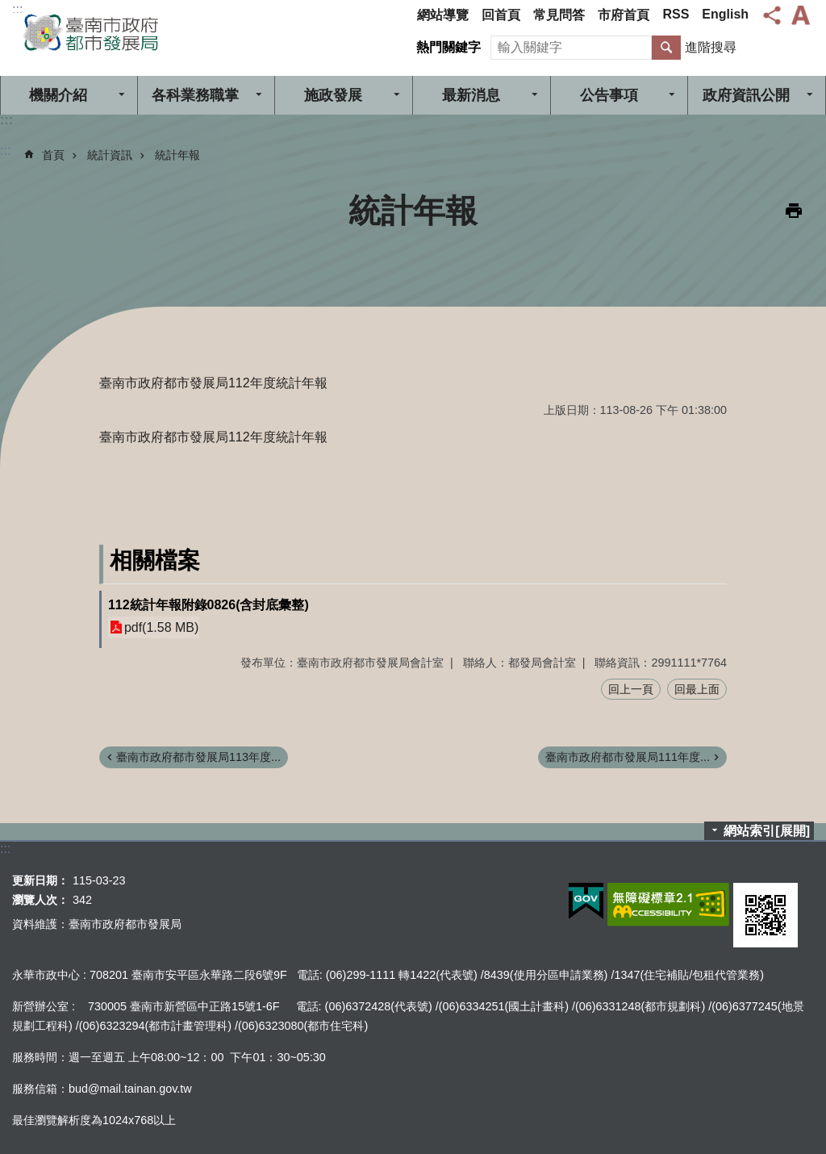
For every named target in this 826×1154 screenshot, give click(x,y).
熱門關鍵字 (448, 47)
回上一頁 (630, 689)
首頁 (53, 154)
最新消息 (471, 95)
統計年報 (177, 154)
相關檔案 (155, 560)
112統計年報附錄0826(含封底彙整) (208, 605)
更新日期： (40, 880)
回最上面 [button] (697, 689)
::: (17, 9)
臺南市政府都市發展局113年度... (198, 757)
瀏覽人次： (40, 899)
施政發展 (333, 95)
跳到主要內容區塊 (8, 8)
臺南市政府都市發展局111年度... (627, 757)
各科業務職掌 (195, 95)
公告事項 (609, 95)
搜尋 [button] (666, 48)
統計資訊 (109, 154)
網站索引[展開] (767, 831)
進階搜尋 (710, 47)
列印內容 (794, 211)
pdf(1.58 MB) (161, 627)
